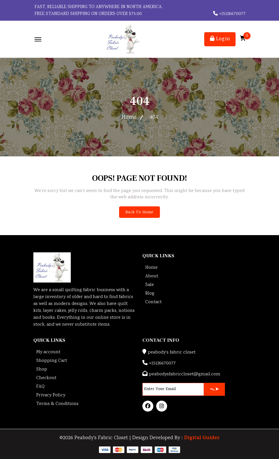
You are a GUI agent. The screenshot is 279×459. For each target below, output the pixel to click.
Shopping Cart (51, 361)
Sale (149, 285)
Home (129, 117)
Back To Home (139, 213)
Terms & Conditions (57, 404)
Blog (149, 293)
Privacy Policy (50, 395)
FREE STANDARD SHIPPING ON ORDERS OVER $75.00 (87, 14)
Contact (153, 302)
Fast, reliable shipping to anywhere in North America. (98, 7)
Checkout (46, 378)
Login (220, 39)
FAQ (40, 386)
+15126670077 (229, 14)
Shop (41, 369)
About (151, 276)
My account (48, 352)
